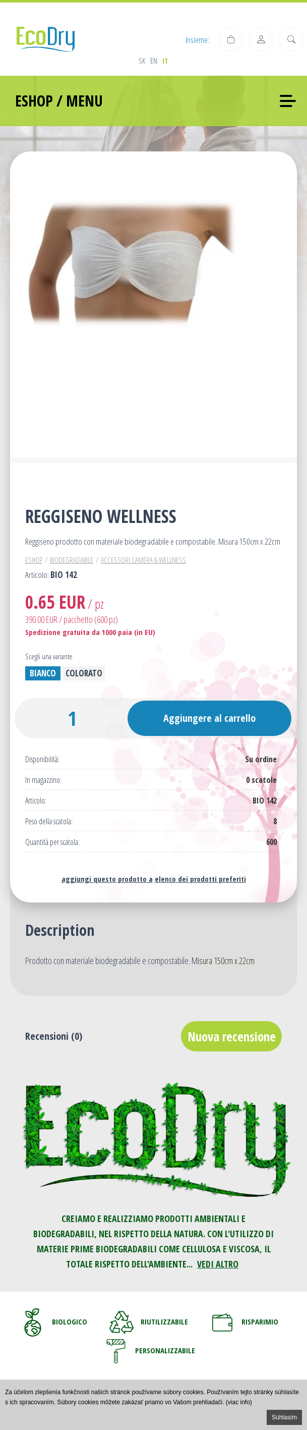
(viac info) (239, 1402)
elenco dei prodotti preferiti (200, 879)
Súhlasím (284, 1417)
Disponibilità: (42, 759)
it (165, 61)
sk (142, 61)
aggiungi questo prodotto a (107, 879)
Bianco (43, 673)
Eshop (33, 560)
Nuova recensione (232, 1036)
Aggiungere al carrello (209, 718)
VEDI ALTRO (217, 1264)
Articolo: (35, 801)
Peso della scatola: (49, 821)
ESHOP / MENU (59, 100)
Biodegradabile (71, 560)
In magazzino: (43, 780)
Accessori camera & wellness (143, 560)
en (153, 61)
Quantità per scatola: (52, 842)
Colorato (84, 673)
